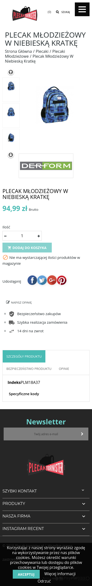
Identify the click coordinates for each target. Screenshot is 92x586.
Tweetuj (42, 280)
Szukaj (65, 12)
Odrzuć (44, 581)
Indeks (14, 382)
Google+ (52, 280)
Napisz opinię (21, 302)
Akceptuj (26, 574)
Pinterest (61, 280)
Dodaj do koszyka (27, 247)
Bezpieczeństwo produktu (29, 368)
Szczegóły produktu (24, 356)
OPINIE (64, 368)
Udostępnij (32, 280)
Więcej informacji (59, 573)
